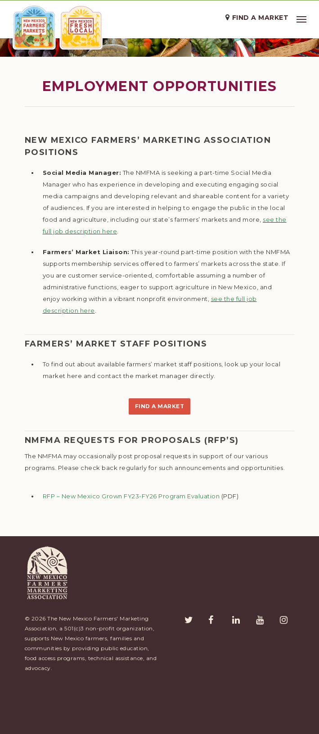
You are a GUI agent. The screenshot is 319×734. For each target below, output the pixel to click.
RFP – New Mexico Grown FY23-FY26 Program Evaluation (131, 548)
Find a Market (260, 18)
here (109, 283)
